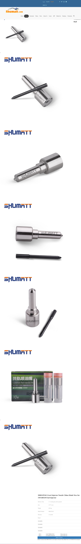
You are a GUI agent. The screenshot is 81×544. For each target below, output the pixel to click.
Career (50, 16)
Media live (58, 16)
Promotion (70, 16)
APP (54, 16)
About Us (45, 16)
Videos (36, 16)
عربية (44, 1)
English (52, 1)
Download (31, 16)
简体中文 (45, 5)
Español (47, 1)
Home (22, 16)
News (41, 16)
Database (64, 16)
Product (26, 16)
